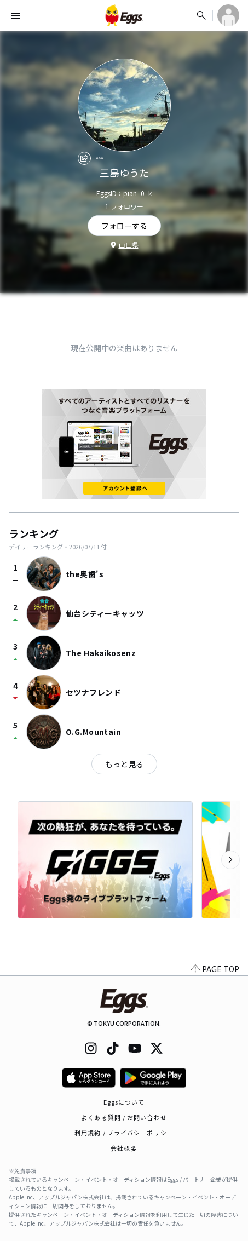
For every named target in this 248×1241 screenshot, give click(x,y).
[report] (99, 158)
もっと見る (124, 764)
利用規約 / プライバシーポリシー (124, 1132)
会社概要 (124, 1148)
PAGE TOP (215, 968)
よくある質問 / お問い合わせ (124, 1117)
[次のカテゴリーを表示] (230, 860)
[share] (84, 158)
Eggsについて (124, 1102)
